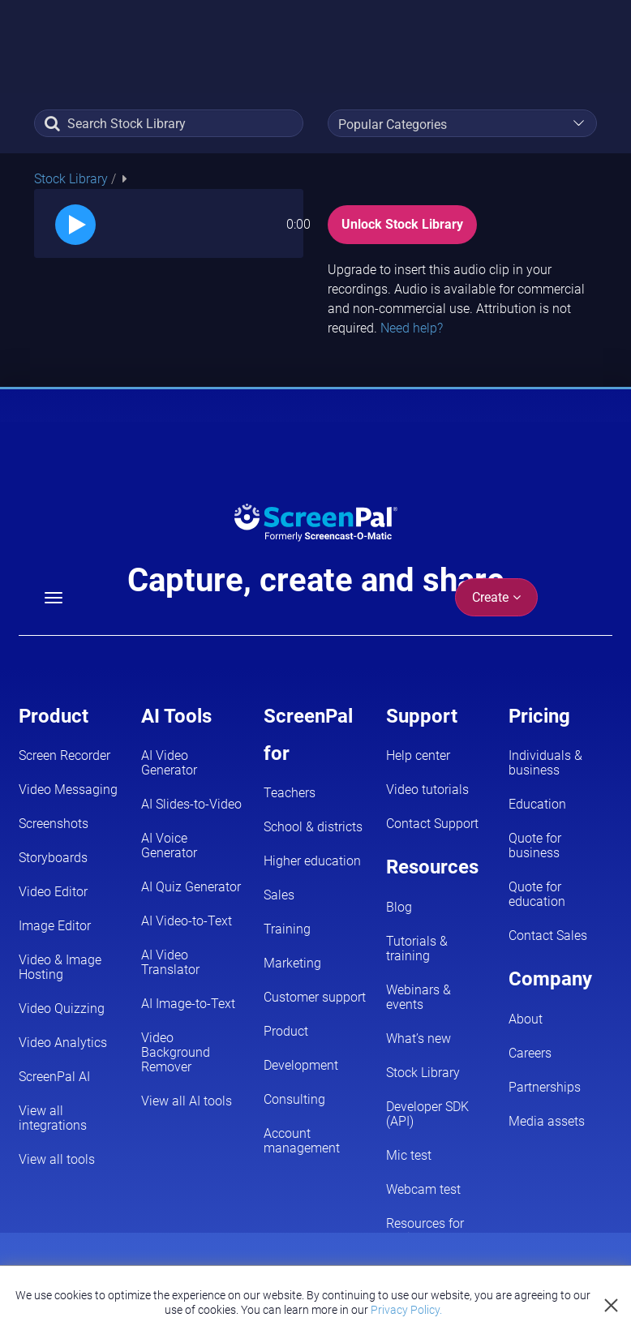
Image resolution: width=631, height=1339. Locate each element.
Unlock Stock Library (402, 224)
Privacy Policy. (406, 1309)
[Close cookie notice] (612, 1306)
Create (496, 597)
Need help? (411, 328)
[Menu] (53, 598)
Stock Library (72, 179)
